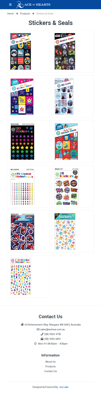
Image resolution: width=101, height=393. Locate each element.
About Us (50, 361)
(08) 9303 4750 (52, 334)
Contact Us (50, 371)
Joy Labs (64, 387)
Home (10, 13)
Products (25, 13)
